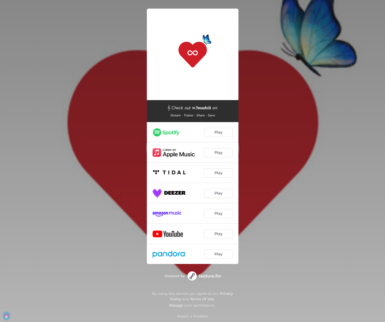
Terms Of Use (202, 299)
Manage (176, 305)
